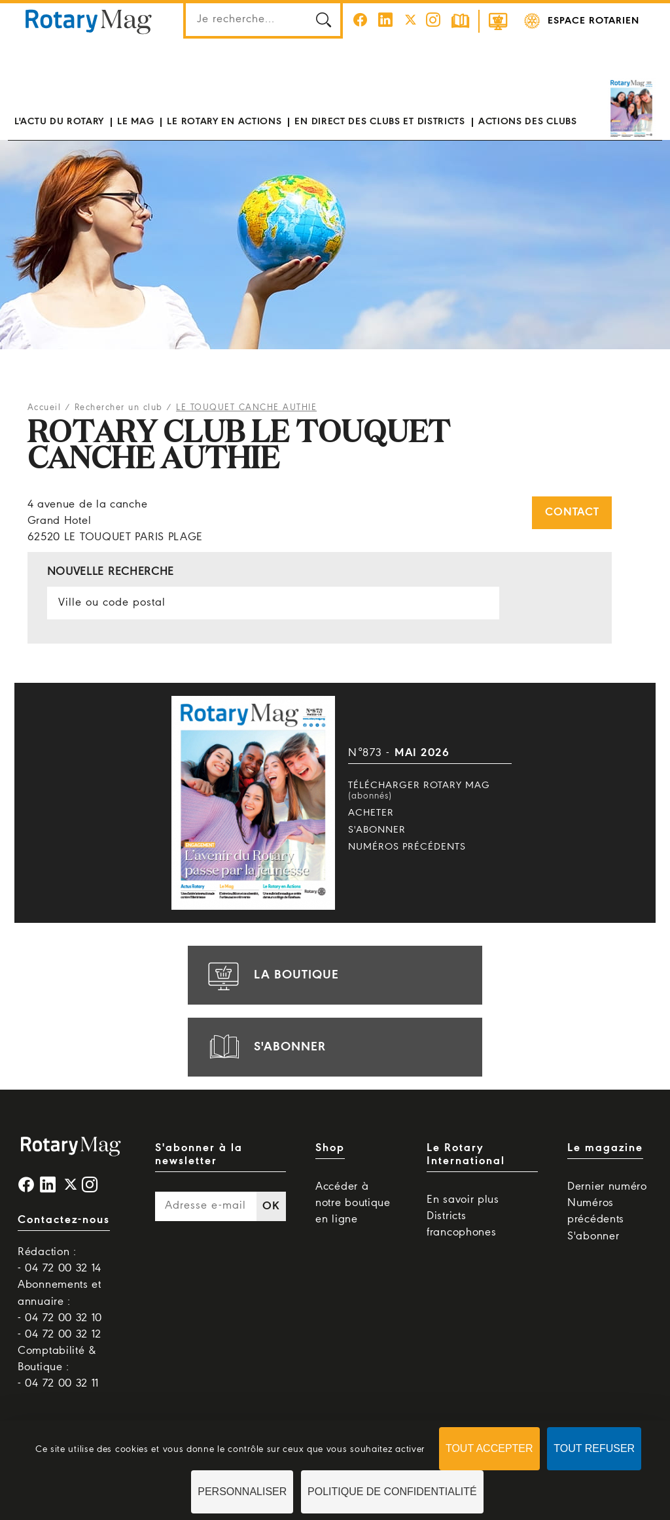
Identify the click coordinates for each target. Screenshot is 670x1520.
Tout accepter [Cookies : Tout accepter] (489, 1448)
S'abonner (377, 830)
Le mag (135, 121)
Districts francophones (461, 1224)
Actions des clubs (527, 121)
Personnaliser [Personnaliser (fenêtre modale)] (242, 1491)
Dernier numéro (607, 1187)
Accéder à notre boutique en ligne (353, 1203)
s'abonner (265, 1047)
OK (270, 1206)
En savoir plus (463, 1200)
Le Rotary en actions (224, 121)
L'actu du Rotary (59, 121)
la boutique (271, 975)
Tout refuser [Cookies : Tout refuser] (594, 1448)
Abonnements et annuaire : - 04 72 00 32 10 (60, 1301)
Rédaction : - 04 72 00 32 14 (59, 1260)
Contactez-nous (64, 1220)
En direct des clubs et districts (379, 121)
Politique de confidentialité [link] (392, 1491)
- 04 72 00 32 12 (59, 1334)
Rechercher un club (119, 408)
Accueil (44, 408)
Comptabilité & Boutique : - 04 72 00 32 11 (58, 1367)
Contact (572, 512)
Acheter (371, 813)
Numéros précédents (407, 847)
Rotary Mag (88, 21)
